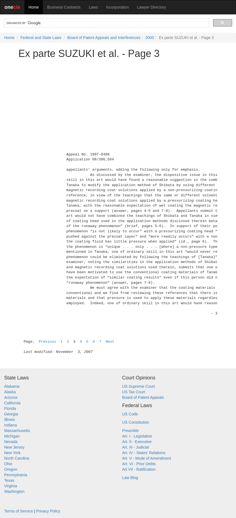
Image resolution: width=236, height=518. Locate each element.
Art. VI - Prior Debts (139, 464)
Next (110, 342)
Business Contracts (64, 7)
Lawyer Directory (151, 7)
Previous (47, 342)
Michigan (12, 436)
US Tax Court (133, 392)
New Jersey (14, 447)
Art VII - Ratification (139, 469)
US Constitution (135, 422)
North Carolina (16, 458)
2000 (149, 37)
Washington (14, 491)
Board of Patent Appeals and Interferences (104, 37)
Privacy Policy (48, 511)
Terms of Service (18, 511)
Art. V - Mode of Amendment (146, 458)
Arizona (10, 397)
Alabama (11, 386)
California (12, 403)
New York (12, 453)
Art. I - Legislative (137, 436)
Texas (9, 480)
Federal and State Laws (40, 37)
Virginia (10, 486)
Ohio (8, 464)
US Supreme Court (138, 386)
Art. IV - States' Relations (143, 453)
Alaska (10, 392)
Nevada (10, 441)
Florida (10, 408)
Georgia (11, 414)
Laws (93, 7)
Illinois (9, 419)
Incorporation (117, 7)
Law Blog (130, 477)
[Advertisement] (118, 101)
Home (33, 7)
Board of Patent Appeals (143, 397)
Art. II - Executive (137, 441)
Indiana (10, 425)
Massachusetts (17, 430)
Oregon (10, 469)
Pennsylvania (15, 475)
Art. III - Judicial (135, 447)
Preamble (130, 430)
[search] (106, 23)
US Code (130, 414)
